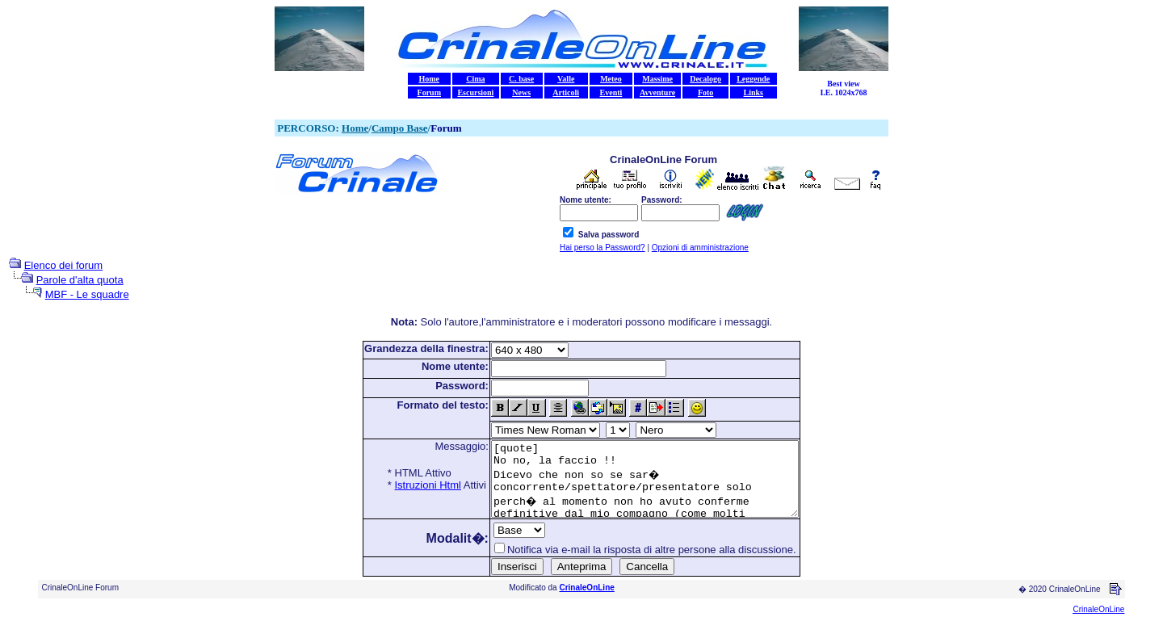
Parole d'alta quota (80, 280)
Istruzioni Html (409, 485)
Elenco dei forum (63, 265)
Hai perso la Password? (602, 247)
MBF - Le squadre (87, 294)
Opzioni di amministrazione (700, 247)
